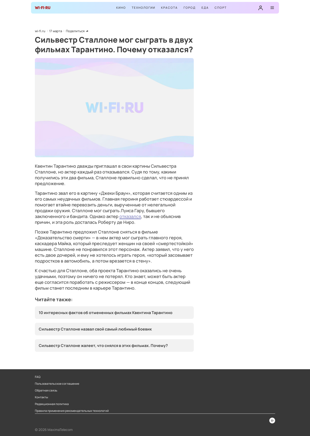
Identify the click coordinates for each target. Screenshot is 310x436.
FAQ (37, 377)
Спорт (221, 8)
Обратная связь (46, 390)
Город (190, 8)
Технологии (143, 8)
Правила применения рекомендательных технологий (72, 411)
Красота (169, 8)
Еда (205, 8)
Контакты (41, 397)
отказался (130, 216)
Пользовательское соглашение (57, 384)
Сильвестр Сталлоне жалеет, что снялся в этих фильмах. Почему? (103, 345)
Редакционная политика (52, 404)
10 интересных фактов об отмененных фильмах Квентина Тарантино (105, 312)
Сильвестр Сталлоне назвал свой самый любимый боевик (95, 329)
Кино (121, 8)
